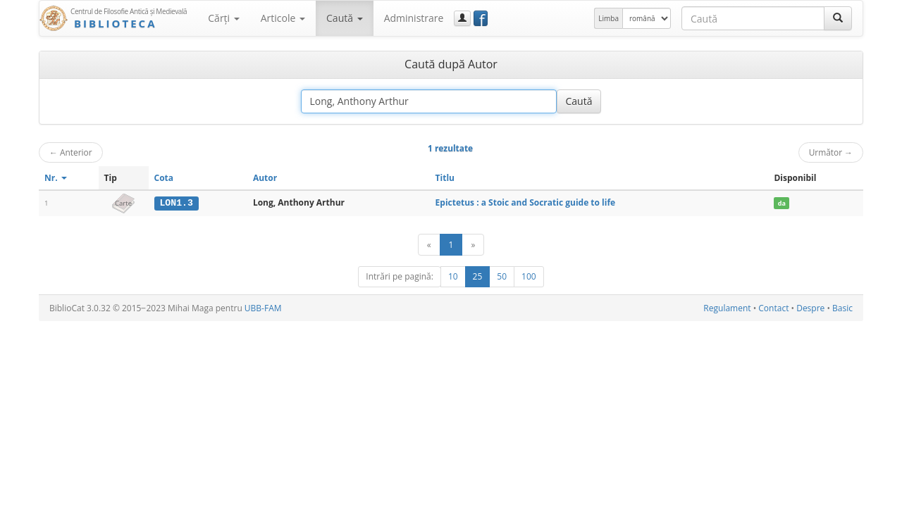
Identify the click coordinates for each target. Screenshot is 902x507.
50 (502, 276)
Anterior (70, 152)
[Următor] (473, 245)
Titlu (445, 178)
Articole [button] (283, 18)
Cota (164, 178)
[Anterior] (429, 245)
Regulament (726, 308)
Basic (842, 308)
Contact (773, 308)
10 (453, 276)
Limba (608, 18)
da (782, 203)
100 (528, 276)
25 (478, 276)
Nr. (55, 178)
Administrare (414, 18)
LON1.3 (175, 202)
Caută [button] (344, 18)
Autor (265, 178)
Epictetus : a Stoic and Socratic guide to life (525, 202)
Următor (831, 152)
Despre (810, 308)
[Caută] (838, 18)
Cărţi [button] (223, 18)
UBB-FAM (263, 308)
